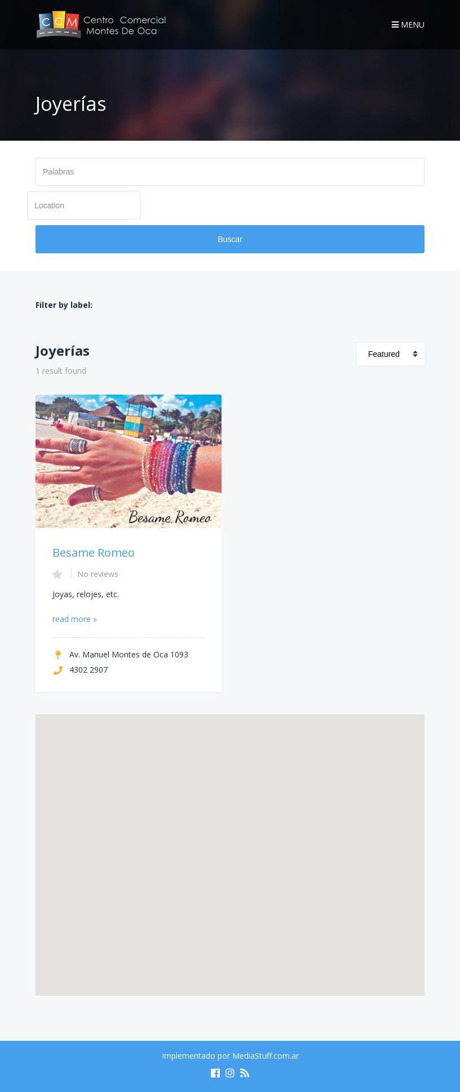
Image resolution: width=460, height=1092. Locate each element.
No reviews (97, 574)
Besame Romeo (93, 552)
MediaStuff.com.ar (265, 1055)
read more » (74, 619)
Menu (408, 24)
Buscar (230, 239)
